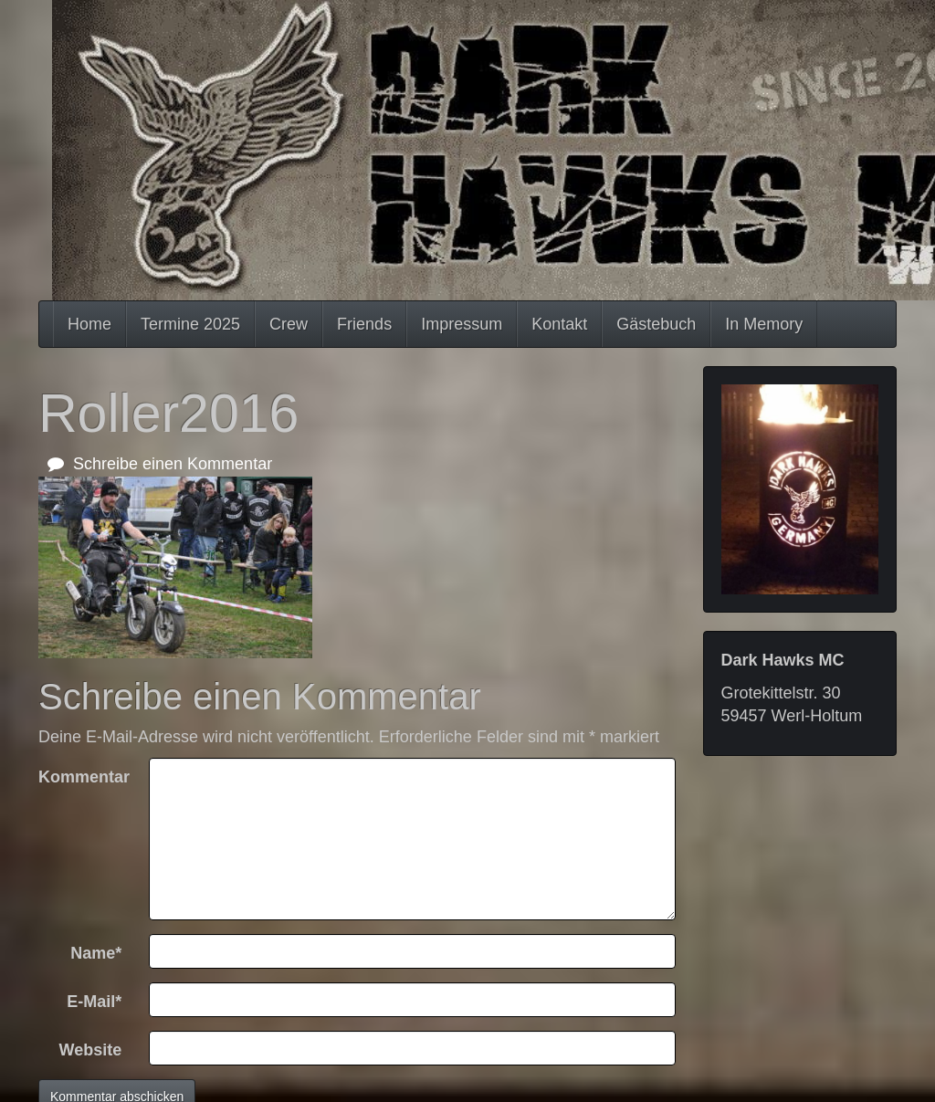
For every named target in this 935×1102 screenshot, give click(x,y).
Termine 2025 (190, 324)
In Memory (764, 324)
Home (89, 324)
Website (90, 1050)
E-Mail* (94, 1001)
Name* (95, 953)
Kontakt (559, 324)
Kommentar (84, 777)
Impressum (461, 324)
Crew (288, 324)
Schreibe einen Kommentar (159, 464)
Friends (364, 324)
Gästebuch (656, 324)
